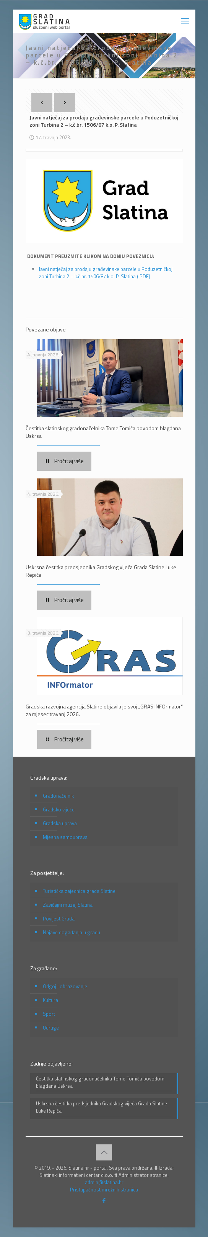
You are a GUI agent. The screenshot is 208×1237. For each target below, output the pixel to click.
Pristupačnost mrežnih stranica (104, 1189)
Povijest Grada (59, 918)
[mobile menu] (185, 21)
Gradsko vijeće (59, 809)
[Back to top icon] (104, 1152)
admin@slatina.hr (104, 1182)
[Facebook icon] (104, 1200)
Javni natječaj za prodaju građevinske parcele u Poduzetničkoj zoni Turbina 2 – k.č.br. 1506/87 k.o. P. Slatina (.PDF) (105, 272)
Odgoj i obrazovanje (65, 986)
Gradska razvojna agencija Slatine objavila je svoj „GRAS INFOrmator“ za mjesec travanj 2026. (104, 710)
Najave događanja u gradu (71, 932)
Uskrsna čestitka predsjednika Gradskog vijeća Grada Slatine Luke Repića (101, 571)
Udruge (51, 1027)
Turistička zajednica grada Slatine (79, 891)
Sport (49, 1014)
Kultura (50, 1000)
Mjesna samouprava (65, 837)
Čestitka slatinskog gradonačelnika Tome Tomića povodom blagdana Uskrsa (103, 432)
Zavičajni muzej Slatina (68, 905)
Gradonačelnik (58, 796)
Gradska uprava (60, 823)
